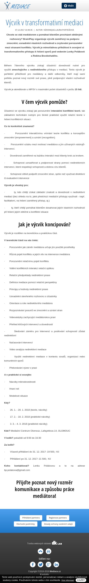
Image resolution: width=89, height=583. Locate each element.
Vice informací (67, 580)
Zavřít (81, 580)
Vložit (71, 5)
